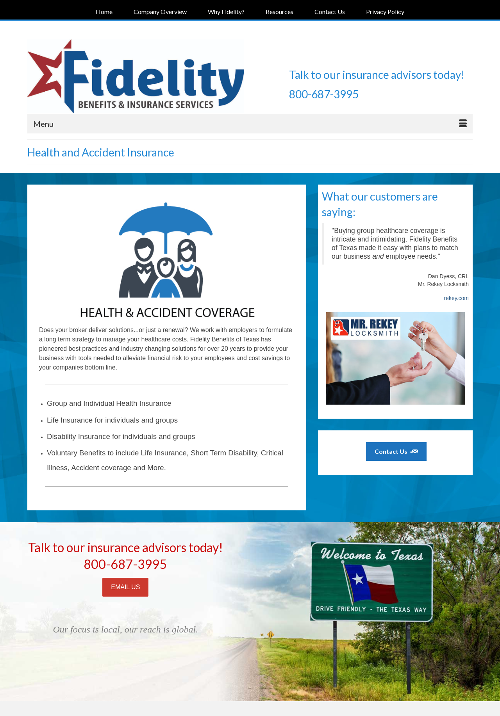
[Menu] (250, 123)
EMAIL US (125, 587)
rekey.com (456, 298)
